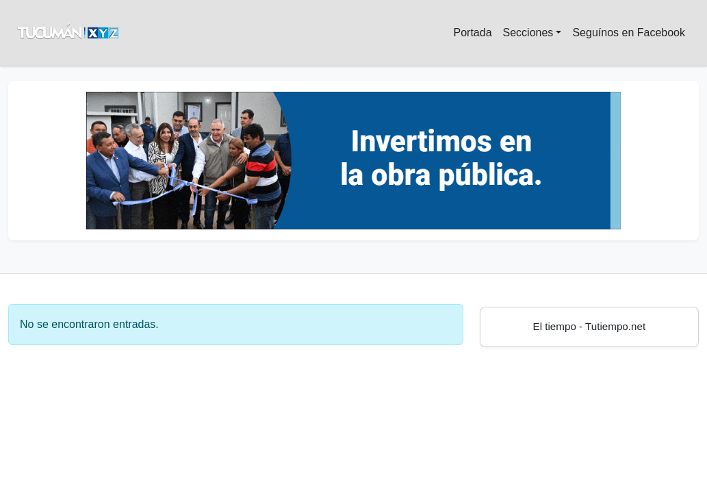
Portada (472, 32)
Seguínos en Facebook (628, 32)
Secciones (528, 32)
